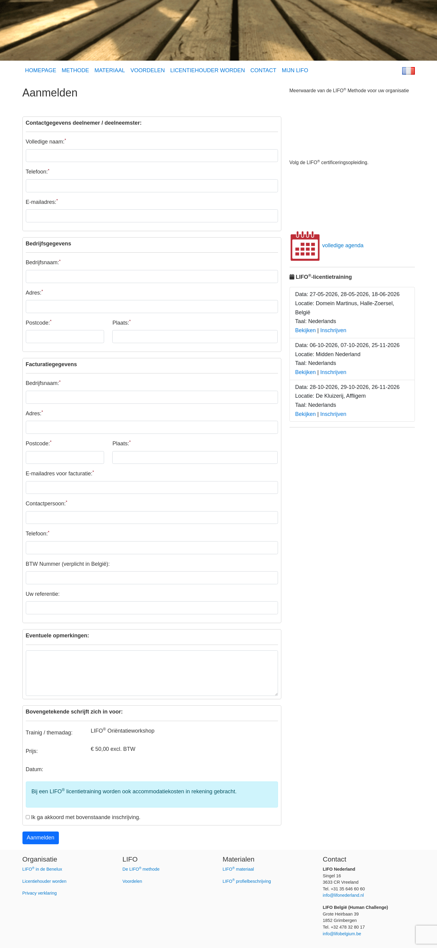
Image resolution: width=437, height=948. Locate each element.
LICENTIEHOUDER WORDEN (207, 70)
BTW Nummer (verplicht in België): (68, 564)
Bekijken (305, 330)
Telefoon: (37, 171)
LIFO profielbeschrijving (247, 881)
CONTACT (263, 70)
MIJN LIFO (295, 70)
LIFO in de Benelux (42, 869)
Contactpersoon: (46, 503)
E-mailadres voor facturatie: (60, 473)
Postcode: (39, 322)
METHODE (75, 70)
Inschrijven (333, 330)
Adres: (34, 292)
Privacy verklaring (39, 893)
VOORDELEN (147, 70)
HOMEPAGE (40, 70)
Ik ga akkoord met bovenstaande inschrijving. (83, 817)
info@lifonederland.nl (343, 895)
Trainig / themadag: (49, 733)
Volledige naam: (46, 141)
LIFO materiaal (238, 869)
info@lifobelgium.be (342, 933)
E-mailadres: (42, 201)
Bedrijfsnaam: (43, 262)
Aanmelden (40, 838)
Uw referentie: (43, 594)
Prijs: (32, 751)
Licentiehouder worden (44, 881)
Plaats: (121, 322)
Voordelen (132, 881)
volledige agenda (327, 245)
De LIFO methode (141, 869)
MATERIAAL (109, 70)
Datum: (34, 769)
